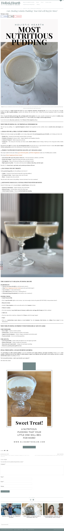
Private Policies (31, 529)
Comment (3, 464)
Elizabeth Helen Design (8, 529)
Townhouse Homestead (29, 4)
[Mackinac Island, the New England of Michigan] (11, 509)
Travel (38, 4)
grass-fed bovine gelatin (23, 152)
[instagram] (30, 500)
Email (2, 481)
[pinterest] (33, 500)
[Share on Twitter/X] (6, 450)
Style (42, 2)
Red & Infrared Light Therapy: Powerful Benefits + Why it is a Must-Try (16, 455)
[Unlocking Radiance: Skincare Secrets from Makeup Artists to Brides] (53, 509)
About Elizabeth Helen (28, 2)
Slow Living (48, 2)
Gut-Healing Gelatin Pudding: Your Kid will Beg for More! (32, 11)
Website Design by (58, 529)
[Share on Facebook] (4, 16)
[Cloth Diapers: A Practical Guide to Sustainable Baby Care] (32, 509)
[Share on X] (11, 16)
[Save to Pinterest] (17, 16)
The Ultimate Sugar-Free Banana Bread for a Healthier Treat (49, 455)
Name (2, 476)
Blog (37, 2)
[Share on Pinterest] (7, 450)
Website (2, 486)
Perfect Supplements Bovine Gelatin (14, 155)
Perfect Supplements (35, 152)
